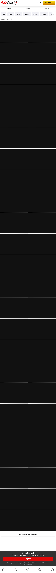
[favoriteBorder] (27, 570)
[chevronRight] (53, 14)
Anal (18, 14)
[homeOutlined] (4, 570)
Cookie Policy (28, 563)
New (10, 14)
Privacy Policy (36, 563)
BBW (35, 14)
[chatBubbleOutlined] (15, 569)
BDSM (43, 14)
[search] (40, 570)
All (4, 14)
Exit (31, 564)
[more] (52, 570)
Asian (27, 14)
